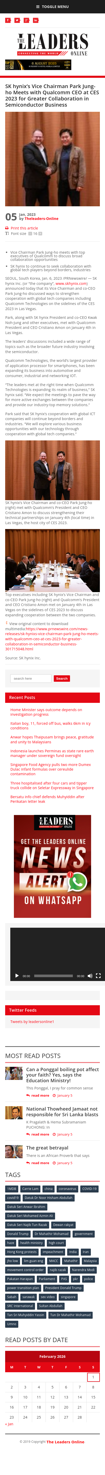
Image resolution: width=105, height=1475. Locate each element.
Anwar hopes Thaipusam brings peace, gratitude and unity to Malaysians (52, 739)
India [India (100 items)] (73, 1252)
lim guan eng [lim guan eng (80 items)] (33, 1261)
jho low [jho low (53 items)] (12, 1261)
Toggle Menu (52, 6)
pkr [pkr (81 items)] (75, 1279)
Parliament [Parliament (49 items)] (47, 1279)
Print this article (21, 228)
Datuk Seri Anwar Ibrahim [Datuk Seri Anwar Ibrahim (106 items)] (26, 1207)
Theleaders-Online (41, 218)
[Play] (17, 975)
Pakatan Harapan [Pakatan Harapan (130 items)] (20, 1279)
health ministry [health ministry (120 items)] (31, 1243)
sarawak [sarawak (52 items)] (28, 1297)
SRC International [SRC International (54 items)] (20, 1306)
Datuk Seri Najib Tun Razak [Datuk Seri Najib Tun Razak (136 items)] (27, 1225)
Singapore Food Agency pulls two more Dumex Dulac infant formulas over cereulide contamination (50, 769)
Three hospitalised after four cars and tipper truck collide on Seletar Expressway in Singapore (52, 785)
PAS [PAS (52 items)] (64, 1279)
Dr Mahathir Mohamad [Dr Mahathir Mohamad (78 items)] (51, 1234)
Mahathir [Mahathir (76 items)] (71, 1261)
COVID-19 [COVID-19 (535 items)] (89, 1189)
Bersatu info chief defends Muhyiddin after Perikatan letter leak (47, 799)
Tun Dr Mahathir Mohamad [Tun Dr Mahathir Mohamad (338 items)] (70, 1315)
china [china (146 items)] (48, 1189)
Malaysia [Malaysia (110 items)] (90, 1261)
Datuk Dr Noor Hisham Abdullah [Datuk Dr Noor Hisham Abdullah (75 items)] (48, 1198)
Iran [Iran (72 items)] (86, 1252)
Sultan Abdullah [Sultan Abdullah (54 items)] (51, 1306)
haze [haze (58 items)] (10, 1243)
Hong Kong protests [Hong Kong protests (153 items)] (22, 1252)
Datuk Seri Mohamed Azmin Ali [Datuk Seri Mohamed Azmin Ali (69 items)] (30, 1216)
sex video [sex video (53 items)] (48, 1297)
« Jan (9, 1423)
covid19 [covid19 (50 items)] (13, 1198)
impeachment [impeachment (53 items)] (53, 1252)
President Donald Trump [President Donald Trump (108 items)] (63, 1288)
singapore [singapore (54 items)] (68, 1297)
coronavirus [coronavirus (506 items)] (67, 1189)
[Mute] (90, 975)
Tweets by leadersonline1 (32, 1021)
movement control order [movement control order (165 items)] (25, 1270)
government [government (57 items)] (84, 1234)
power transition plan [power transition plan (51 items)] (23, 1288)
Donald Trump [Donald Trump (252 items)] (18, 1234)
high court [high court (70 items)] (56, 1243)
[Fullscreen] (98, 975)
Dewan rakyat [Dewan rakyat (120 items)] (63, 1225)
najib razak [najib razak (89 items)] (58, 1270)
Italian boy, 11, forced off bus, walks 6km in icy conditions (50, 725)
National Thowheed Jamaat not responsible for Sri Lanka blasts (62, 1112)
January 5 (62, 1095)
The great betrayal (47, 1148)
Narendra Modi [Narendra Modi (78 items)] (83, 1270)
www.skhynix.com (71, 283)
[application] (57, 954)
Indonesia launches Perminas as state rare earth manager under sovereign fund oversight (52, 753)
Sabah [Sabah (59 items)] (11, 1297)
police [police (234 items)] (88, 1279)
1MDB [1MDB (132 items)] (11, 1189)
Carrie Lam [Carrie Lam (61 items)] (30, 1189)
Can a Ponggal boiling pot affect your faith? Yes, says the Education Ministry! (62, 1075)
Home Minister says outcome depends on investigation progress (46, 712)
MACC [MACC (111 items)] (53, 1261)
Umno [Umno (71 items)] (11, 1324)
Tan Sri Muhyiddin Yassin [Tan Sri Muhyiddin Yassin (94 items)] (25, 1315)
